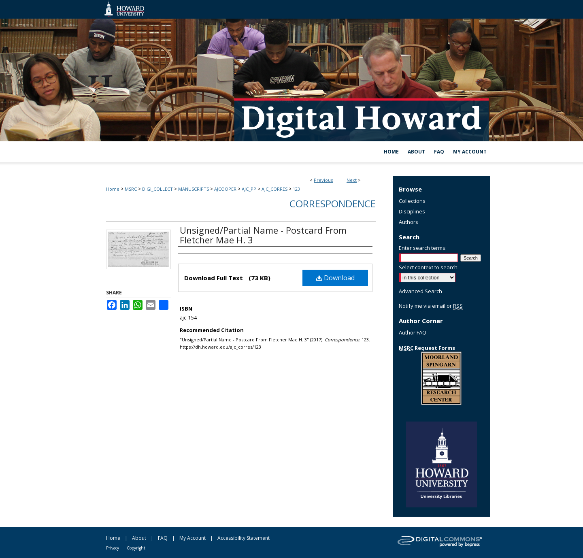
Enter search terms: (423, 247)
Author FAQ (412, 332)
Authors (408, 222)
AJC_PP (249, 189)
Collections (412, 200)
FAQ (163, 538)
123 (296, 189)
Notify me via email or (431, 305)
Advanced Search (420, 291)
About (139, 538)
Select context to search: (429, 267)
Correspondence (332, 203)
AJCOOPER (225, 189)
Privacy (112, 548)
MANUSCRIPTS (193, 189)
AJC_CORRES (274, 189)
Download (335, 277)
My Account (192, 538)
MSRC (131, 189)
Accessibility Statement (243, 538)
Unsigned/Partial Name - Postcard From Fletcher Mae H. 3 (263, 235)
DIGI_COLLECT (157, 189)
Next (352, 180)
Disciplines (412, 211)
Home (112, 189)
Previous (323, 180)
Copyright (136, 548)
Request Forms (427, 347)
